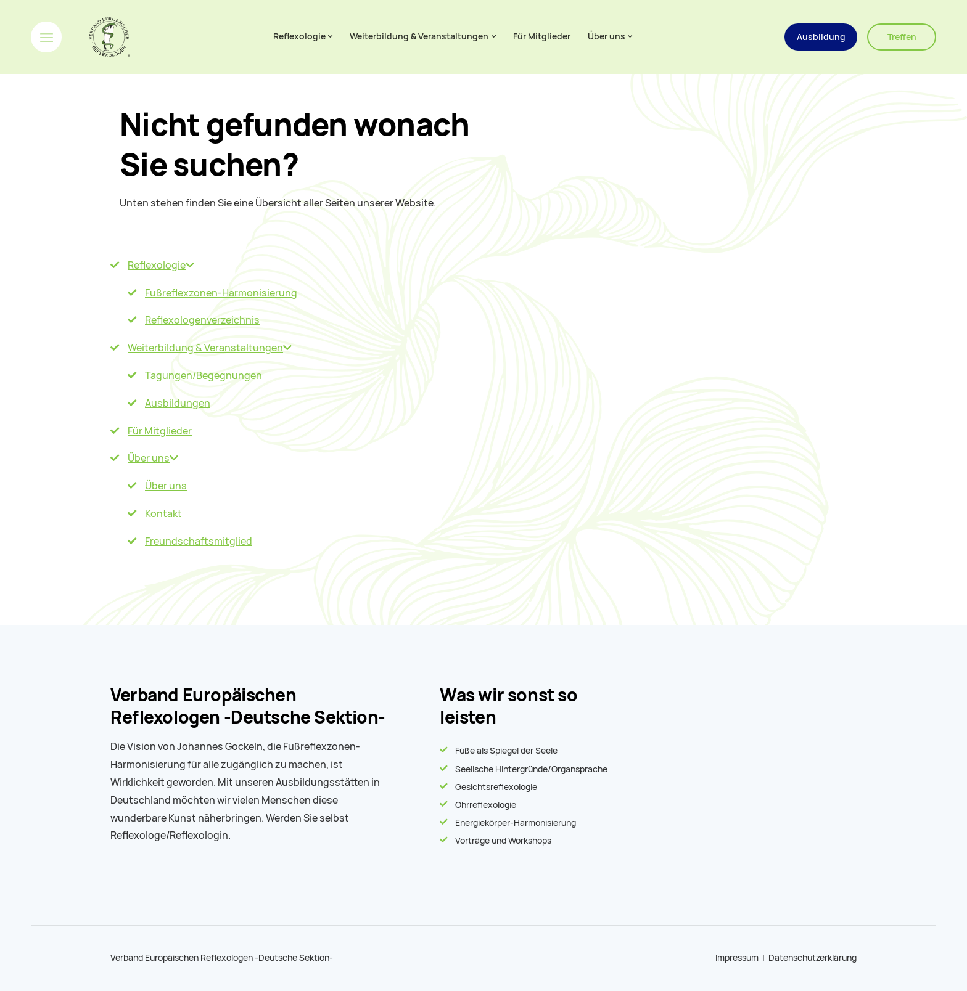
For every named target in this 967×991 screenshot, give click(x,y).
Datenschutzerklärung (812, 957)
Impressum (737, 957)
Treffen (901, 37)
